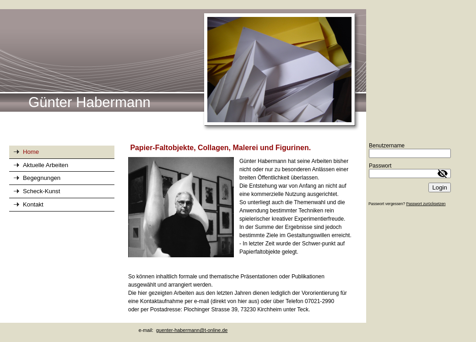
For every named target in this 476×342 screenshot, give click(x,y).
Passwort (380, 166)
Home (31, 151)
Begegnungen (41, 177)
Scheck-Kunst (41, 191)
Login (439, 187)
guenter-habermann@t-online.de (191, 330)
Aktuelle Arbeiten (45, 165)
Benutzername (387, 145)
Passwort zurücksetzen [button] (425, 203)
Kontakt (33, 204)
